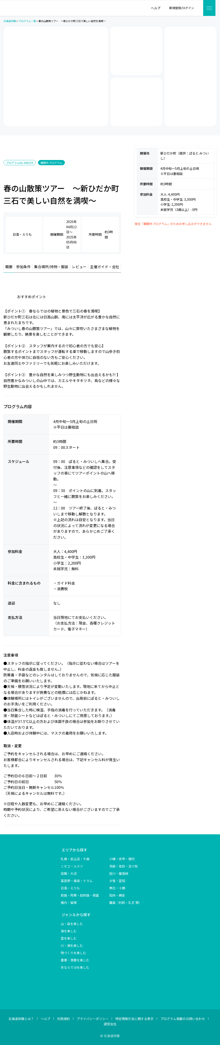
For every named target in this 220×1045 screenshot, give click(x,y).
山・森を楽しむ (72, 923)
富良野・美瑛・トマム (77, 880)
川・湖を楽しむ (72, 945)
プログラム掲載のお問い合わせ (182, 1018)
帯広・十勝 (117, 888)
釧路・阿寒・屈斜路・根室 (80, 895)
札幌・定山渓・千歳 (75, 859)
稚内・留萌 (69, 902)
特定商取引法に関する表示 (134, 1018)
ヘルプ (45, 1018)
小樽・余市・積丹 (122, 859)
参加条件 (23, 266)
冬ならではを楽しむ (75, 967)
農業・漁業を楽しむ (75, 960)
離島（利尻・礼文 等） (125, 902)
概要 (9, 266)
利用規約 (63, 1018)
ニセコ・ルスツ (72, 866)
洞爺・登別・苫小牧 (123, 866)
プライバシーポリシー (93, 1018)
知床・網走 (117, 895)
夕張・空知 (117, 880)
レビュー (79, 266)
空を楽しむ (69, 938)
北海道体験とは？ (21, 1018)
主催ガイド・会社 (104, 266)
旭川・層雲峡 (118, 873)
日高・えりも (70, 888)
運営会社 (110, 1024)
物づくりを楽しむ (73, 952)
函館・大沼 (69, 873)
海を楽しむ (69, 931)
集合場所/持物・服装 (51, 266)
